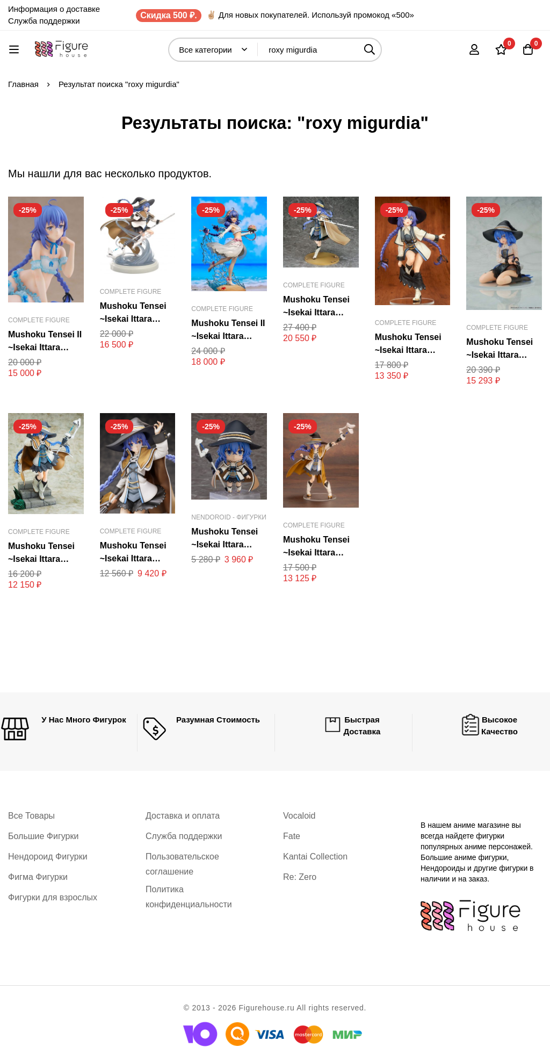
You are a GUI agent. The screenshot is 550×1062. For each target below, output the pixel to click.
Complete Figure (39, 320)
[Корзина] (528, 49)
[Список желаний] (501, 49)
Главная (23, 84)
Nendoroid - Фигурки (228, 517)
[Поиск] (370, 50)
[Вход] (474, 49)
